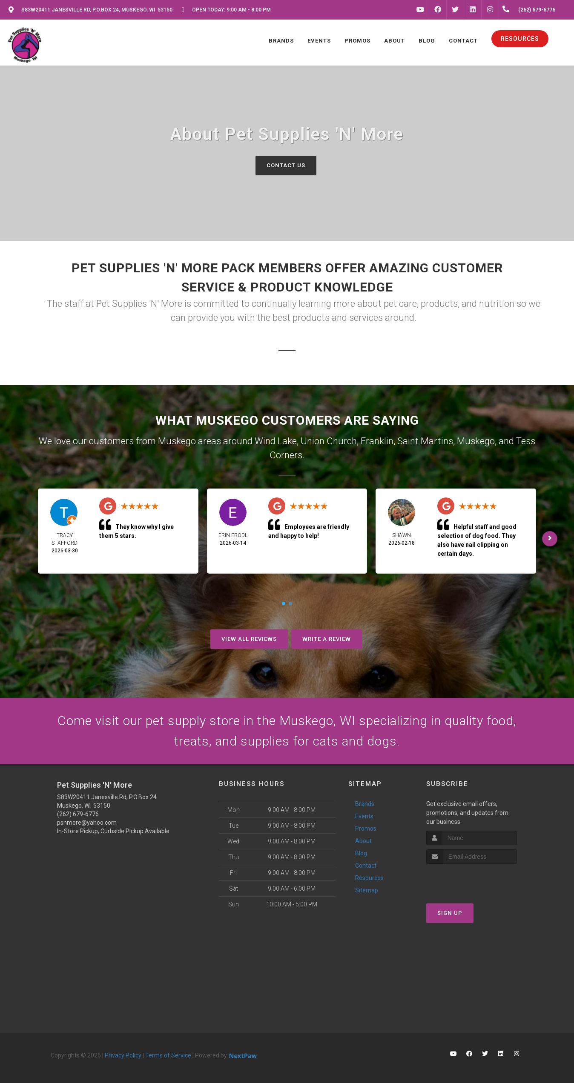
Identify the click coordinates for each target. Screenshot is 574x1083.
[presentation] (471, 880)
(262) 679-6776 (78, 814)
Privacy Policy (123, 1055)
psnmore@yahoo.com (87, 822)
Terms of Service (168, 1055)
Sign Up (449, 913)
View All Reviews (249, 639)
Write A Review (326, 639)
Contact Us (286, 165)
